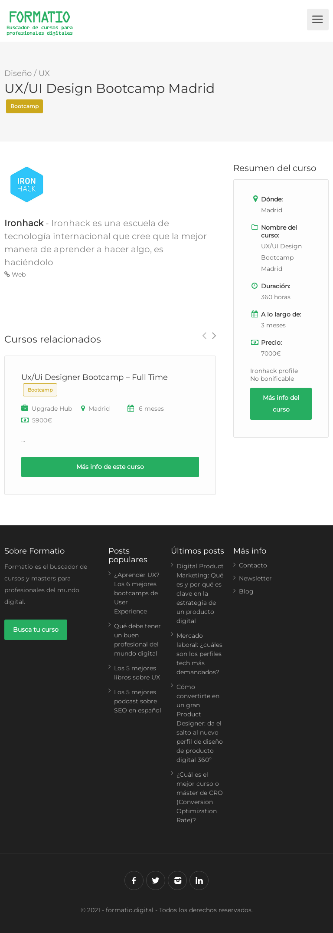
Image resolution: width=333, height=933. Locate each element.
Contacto (253, 565)
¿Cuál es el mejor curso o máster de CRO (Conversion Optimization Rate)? (199, 797)
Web (15, 274)
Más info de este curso (110, 467)
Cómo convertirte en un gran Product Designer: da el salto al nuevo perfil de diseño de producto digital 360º (199, 723)
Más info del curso (281, 403)
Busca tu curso (36, 629)
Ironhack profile (274, 371)
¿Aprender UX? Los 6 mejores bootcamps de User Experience (137, 593)
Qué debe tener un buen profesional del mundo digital (137, 639)
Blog (246, 591)
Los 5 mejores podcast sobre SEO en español (137, 701)
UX (44, 73)
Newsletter (255, 578)
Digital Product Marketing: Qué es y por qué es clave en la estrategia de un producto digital (200, 593)
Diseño (18, 73)
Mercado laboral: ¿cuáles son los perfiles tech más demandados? (199, 654)
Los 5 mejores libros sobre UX (137, 672)
